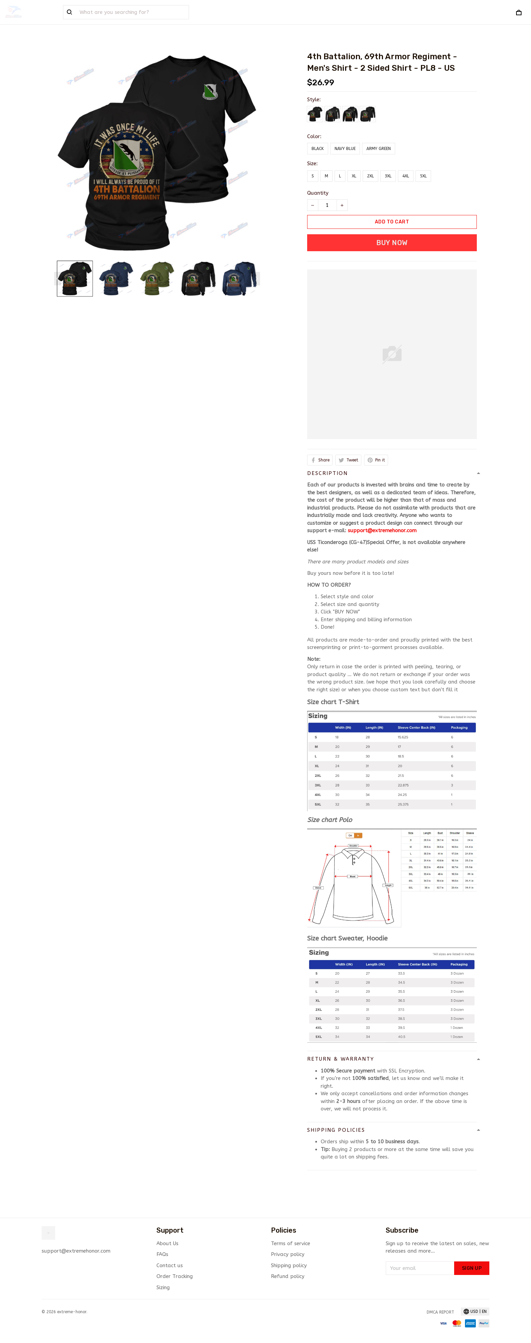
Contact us (169, 1265)
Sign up (472, 1268)
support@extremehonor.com (382, 530)
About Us (167, 1243)
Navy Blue (345, 148)
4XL (405, 176)
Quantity (317, 193)
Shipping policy (289, 1265)
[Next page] (256, 278)
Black (318, 148)
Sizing (163, 1287)
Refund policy (287, 1276)
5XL (423, 176)
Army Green (378, 148)
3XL (388, 176)
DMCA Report (440, 1312)
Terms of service (290, 1243)
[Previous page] (57, 278)
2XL (370, 176)
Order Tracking (174, 1276)
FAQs (162, 1254)
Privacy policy (287, 1254)
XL (354, 176)
